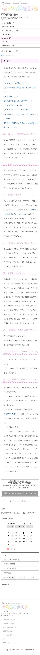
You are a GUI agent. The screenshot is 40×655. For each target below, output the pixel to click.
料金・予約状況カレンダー (10, 627)
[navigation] (20, 34)
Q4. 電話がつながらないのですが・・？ (18, 101)
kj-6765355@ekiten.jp (13, 414)
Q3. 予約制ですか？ (11, 96)
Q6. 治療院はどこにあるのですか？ (16, 110)
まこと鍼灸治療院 (10, 568)
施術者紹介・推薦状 (9, 623)
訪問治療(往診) (7, 631)
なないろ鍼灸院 (17, 650)
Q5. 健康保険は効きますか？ (14, 105)
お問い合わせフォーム (17, 214)
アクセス (5, 639)
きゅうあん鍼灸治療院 (11, 559)
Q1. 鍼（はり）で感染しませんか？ (16, 83)
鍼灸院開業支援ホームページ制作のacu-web (19, 577)
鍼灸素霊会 (8, 573)
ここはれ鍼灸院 (9, 564)
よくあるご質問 (7, 635)
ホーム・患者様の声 (9, 619)
